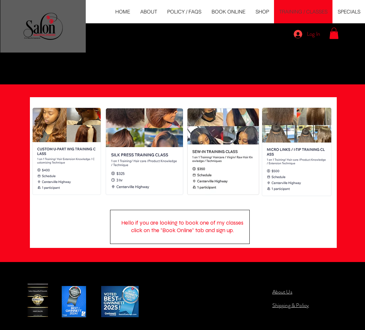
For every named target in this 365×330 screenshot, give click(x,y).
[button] (334, 33)
